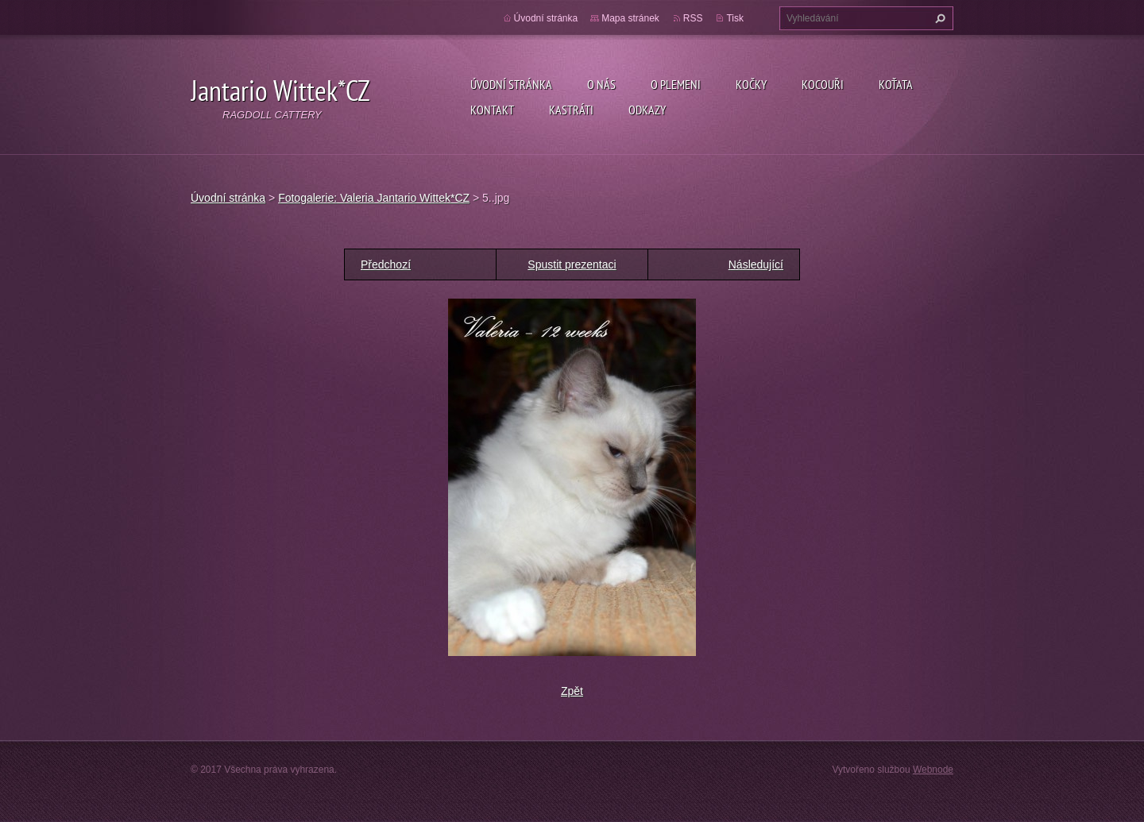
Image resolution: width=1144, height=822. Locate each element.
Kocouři (823, 84)
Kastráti (571, 110)
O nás (601, 84)
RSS (693, 18)
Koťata (896, 84)
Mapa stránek (630, 18)
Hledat (938, 18)
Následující (756, 264)
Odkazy (647, 110)
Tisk (735, 18)
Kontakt (492, 110)
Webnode (933, 769)
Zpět (572, 691)
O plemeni (676, 84)
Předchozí (386, 264)
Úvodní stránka (511, 84)
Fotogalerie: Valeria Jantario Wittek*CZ (374, 197)
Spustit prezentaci (572, 264)
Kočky (751, 84)
